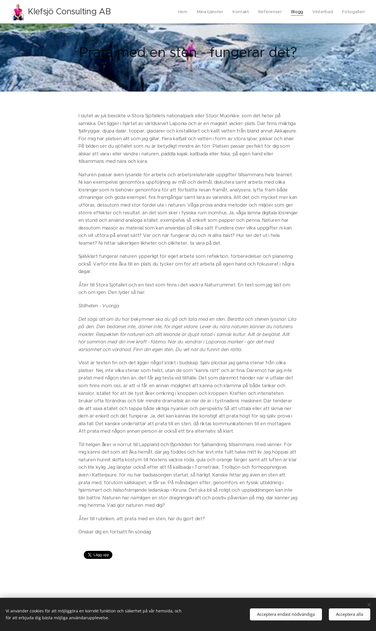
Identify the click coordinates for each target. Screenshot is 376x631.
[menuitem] (179, 12)
